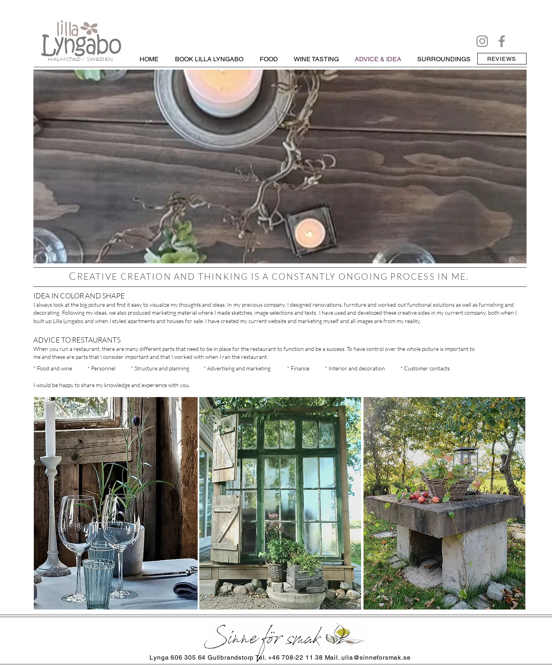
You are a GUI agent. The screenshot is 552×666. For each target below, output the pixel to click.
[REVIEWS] (502, 58)
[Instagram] (482, 41)
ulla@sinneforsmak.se (375, 657)
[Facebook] (501, 41)
